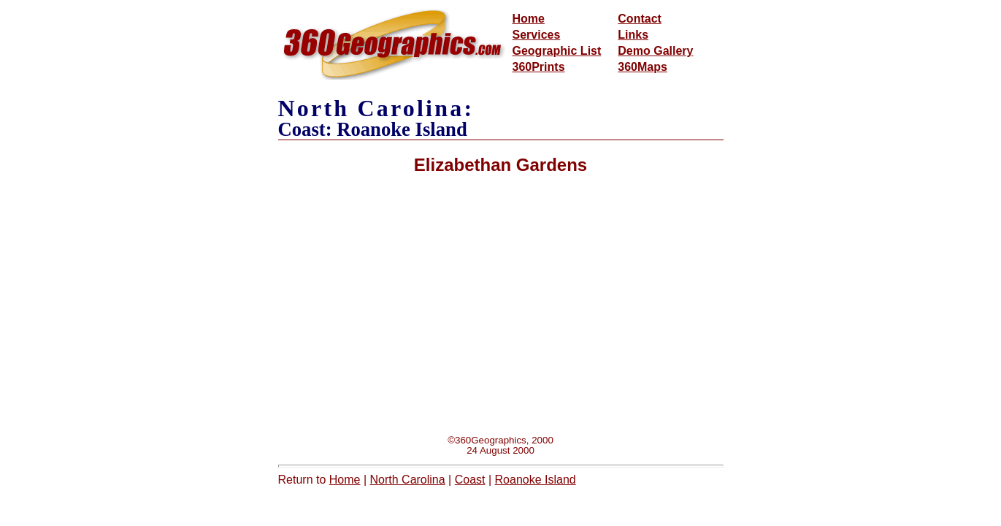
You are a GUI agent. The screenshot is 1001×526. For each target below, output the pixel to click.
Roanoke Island (535, 479)
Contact (639, 18)
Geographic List (557, 51)
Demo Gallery (655, 51)
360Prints (539, 67)
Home (529, 18)
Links (633, 34)
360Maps (642, 67)
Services (537, 34)
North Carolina (407, 479)
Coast (470, 479)
